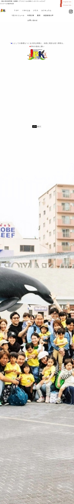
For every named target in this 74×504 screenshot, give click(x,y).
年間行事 (30, 16)
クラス (35, 11)
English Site (67, 2)
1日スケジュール (18, 16)
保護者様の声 (48, 16)
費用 (38, 16)
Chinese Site (66, 5)
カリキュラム (46, 11)
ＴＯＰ (16, 11)
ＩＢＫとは (26, 11)
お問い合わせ (32, 21)
